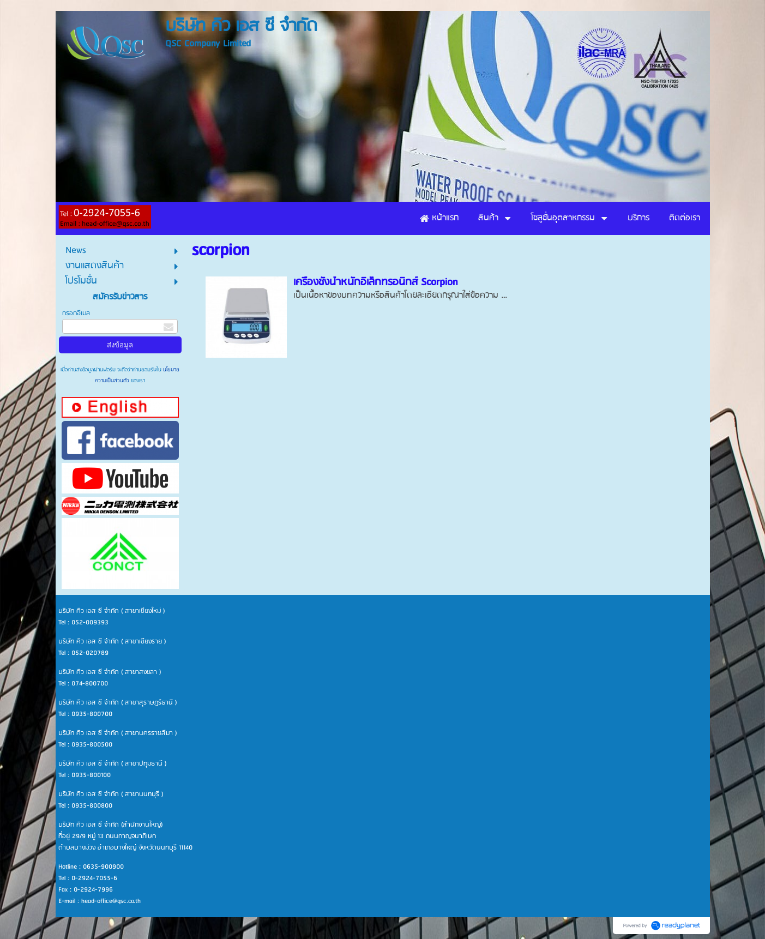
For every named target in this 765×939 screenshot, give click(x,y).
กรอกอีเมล (76, 313)
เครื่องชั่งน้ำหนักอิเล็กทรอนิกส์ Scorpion (375, 282)
